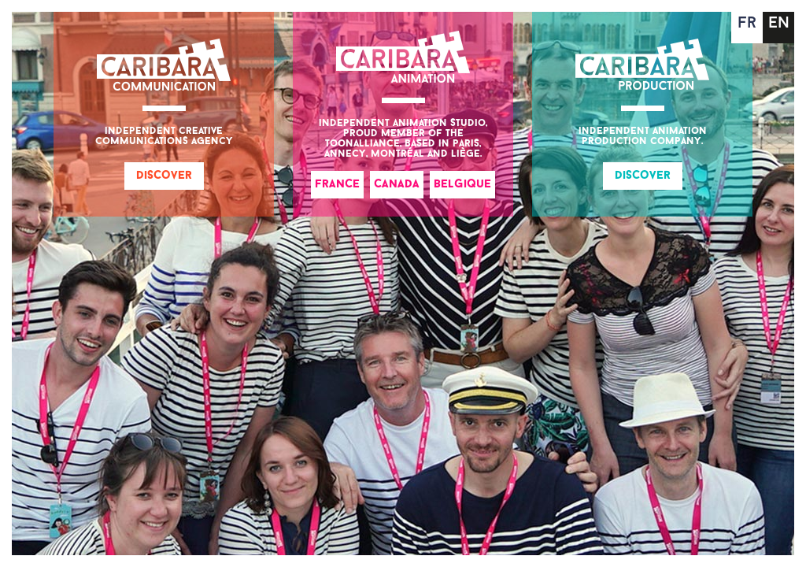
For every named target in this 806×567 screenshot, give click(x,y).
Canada (397, 185)
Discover (164, 176)
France (337, 185)
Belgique (462, 185)
